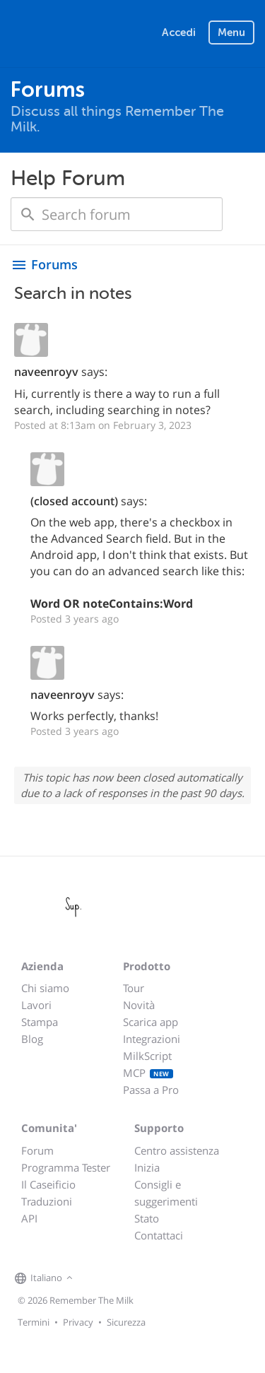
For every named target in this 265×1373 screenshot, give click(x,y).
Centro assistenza (176, 1150)
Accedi (179, 32)
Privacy (78, 1322)
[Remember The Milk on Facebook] (97, 1279)
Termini (33, 1322)
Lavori (36, 1005)
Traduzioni (46, 1201)
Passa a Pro (151, 1090)
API (29, 1218)
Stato (146, 1218)
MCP (148, 1073)
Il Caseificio (48, 1184)
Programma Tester (65, 1167)
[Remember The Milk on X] (117, 1279)
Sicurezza (126, 1322)
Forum (37, 1150)
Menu (231, 32)
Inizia (147, 1167)
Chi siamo (45, 988)
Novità (139, 1005)
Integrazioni (151, 1039)
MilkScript (147, 1056)
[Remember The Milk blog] (134, 1279)
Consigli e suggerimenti (166, 1192)
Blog (32, 1039)
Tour (133, 988)
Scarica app (150, 1022)
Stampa (39, 1022)
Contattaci (158, 1235)
